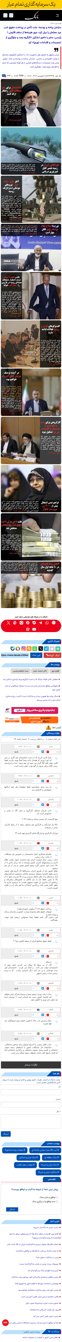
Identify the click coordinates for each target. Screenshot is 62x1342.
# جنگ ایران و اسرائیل (28, 1157)
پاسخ (16, 752)
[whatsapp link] (47, 623)
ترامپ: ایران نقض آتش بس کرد (46, 1316)
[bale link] (34, 623)
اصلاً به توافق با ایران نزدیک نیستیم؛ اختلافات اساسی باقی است (33, 1323)
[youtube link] (34, 629)
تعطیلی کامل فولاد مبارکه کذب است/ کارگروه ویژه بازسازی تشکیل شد (30, 679)
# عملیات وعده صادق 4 (15, 1150)
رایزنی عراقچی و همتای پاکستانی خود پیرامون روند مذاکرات (35, 1277)
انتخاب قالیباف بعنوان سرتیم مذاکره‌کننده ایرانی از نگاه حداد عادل (33, 1244)
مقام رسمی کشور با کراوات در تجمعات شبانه (40, 1337)
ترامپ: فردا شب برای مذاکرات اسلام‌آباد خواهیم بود (38, 1290)
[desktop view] (11, 15)
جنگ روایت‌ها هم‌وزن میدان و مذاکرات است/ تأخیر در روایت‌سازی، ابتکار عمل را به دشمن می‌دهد (32, 698)
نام (60, 1086)
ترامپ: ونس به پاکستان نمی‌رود (46, 1227)
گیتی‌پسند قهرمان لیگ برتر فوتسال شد (43, 1270)
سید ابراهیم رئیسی (20, 671)
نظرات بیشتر (31, 1065)
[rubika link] (54, 623)
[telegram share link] (46, 648)
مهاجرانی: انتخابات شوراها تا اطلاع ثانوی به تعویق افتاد (37, 1283)
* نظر (59, 1111)
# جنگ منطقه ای (51, 1157)
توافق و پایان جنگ (47, 1197)
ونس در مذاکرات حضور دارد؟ (47, 1257)
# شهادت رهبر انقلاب (25, 1165)
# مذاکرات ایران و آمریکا (48, 1172)
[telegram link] (41, 623)
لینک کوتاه (53, 655)
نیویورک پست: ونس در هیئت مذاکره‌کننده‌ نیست (39, 1264)
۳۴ (6, 76)
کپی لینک (36, 655)
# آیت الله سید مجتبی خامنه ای (45, 1150)
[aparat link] (28, 629)
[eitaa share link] (28, 648)
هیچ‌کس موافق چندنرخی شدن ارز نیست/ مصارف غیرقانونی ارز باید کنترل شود (32, 688)
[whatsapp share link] (34, 648)
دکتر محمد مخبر (40, 671)
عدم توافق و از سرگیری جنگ (43, 1201)
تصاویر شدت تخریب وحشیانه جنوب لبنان (42, 1303)
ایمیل (58, 1099)
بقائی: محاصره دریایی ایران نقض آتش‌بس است (40, 1296)
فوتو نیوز (55, 671)
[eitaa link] (15, 623)
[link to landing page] (32, 15)
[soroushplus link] (28, 623)
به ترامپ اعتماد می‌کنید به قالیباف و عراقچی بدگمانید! (37, 1251)
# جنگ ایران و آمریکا (50, 1165)
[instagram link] (21, 623)
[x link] (8, 623)
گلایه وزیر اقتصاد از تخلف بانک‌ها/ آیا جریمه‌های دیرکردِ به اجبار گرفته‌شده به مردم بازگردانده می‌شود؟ (35, 1236)
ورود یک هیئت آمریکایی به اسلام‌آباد (44, 1309)
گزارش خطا (56, 727)
